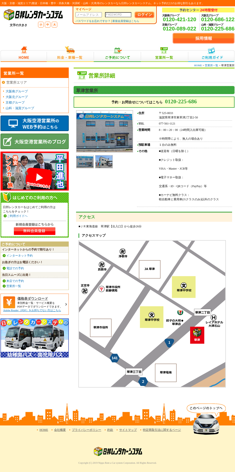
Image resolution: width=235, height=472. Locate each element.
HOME (23, 54)
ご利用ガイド (211, 54)
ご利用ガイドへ (17, 216)
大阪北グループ (17, 97)
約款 (110, 430)
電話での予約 (15, 268)
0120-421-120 (179, 19)
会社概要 (60, 430)
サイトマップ (128, 430)
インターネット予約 (19, 255)
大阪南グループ (17, 91)
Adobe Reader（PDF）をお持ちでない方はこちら (32, 310)
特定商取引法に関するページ (162, 430)
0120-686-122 (218, 19)
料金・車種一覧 (70, 54)
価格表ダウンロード (32, 298)
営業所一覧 (164, 54)
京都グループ (15, 102)
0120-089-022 (179, 29)
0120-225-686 (218, 29)
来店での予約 (15, 281)
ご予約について (117, 54)
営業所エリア (16, 82)
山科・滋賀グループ (20, 108)
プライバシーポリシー (86, 430)
